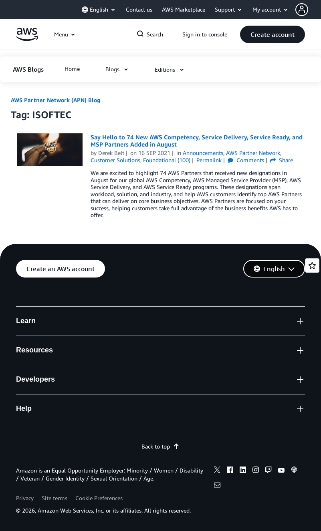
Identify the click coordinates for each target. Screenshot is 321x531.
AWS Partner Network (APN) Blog (55, 100)
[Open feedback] (312, 265)
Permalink (209, 160)
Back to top (160, 446)
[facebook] (230, 471)
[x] (217, 471)
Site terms (54, 498)
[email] (217, 486)
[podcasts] (294, 471)
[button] (308, 9)
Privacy (25, 498)
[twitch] (268, 471)
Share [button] (281, 160)
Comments (246, 160)
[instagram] (255, 471)
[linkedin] (243, 471)
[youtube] (281, 471)
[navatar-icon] (301, 9)
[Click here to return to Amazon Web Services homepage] (27, 38)
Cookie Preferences (99, 498)
